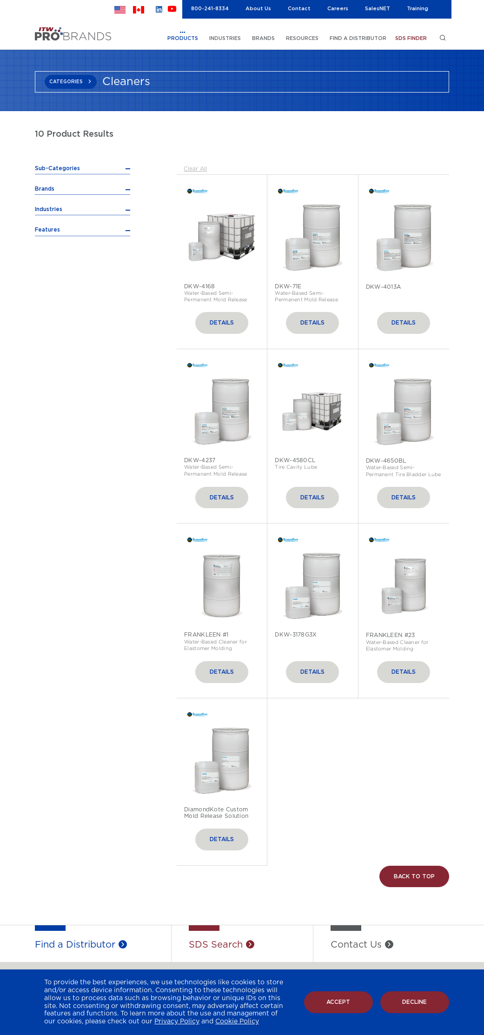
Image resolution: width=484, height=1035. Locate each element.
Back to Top (414, 877)
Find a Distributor (75, 944)
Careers (337, 8)
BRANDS (263, 38)
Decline (414, 1002)
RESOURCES (302, 38)
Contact (299, 8)
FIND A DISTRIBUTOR (358, 38)
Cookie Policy (237, 1021)
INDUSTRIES (225, 38)
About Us (258, 8)
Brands (44, 320)
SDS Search (216, 944)
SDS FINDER (411, 38)
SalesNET (377, 8)
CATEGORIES (66, 82)
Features (47, 361)
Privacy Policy (176, 1021)
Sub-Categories (57, 168)
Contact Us (356, 944)
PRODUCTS (182, 38)
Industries (48, 340)
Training (417, 8)
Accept (338, 1002)
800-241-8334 (210, 8)
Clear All (195, 169)
